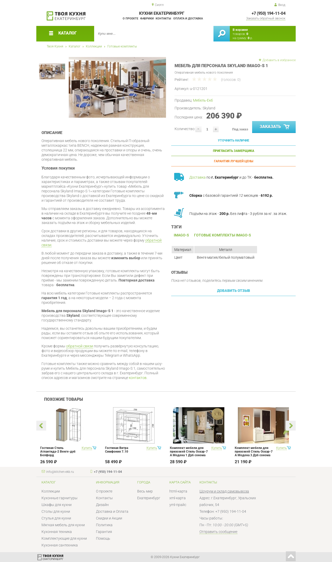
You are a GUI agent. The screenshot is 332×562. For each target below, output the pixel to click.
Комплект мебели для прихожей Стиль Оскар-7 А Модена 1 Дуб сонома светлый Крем (189, 453)
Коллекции (94, 46)
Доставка (197, 177)
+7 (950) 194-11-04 (268, 13)
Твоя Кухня (55, 46)
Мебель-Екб (203, 100)
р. (250, 38)
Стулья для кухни (56, 518)
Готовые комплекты (122, 46)
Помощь (103, 538)
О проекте (130, 18)
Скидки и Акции (109, 518)
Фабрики (147, 18)
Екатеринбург (148, 498)
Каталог (74, 46)
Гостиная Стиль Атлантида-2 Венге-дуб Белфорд (57, 451)
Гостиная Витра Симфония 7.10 (116, 449)
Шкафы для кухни (57, 505)
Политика (104, 525)
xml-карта (177, 498)
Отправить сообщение (218, 532)
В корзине (240, 30)
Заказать (275, 127)
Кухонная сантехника (60, 545)
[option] (117, 87)
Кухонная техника (57, 532)
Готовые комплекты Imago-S (222, 235)
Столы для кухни (56, 511)
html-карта (178, 491)
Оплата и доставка (188, 18)
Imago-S (181, 235)
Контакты (163, 18)
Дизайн (102, 505)
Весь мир (145, 491)
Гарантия (104, 532)
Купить (87, 448)
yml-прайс (177, 505)
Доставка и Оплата (112, 511)
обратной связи (79, 346)
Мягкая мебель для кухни (63, 525)
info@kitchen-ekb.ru (60, 472)
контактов (138, 378)
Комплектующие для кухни (64, 538)
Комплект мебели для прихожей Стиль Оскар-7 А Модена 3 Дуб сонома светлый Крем (254, 453)
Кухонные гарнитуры (60, 498)
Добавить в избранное (279, 60)
